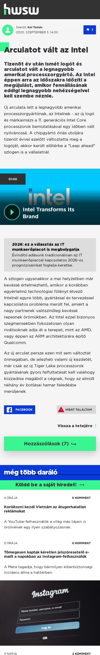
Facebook (20, 410)
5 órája (11, 543)
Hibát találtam (75, 410)
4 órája (11, 497)
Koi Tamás (35, 27)
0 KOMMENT (81, 498)
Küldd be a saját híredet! (50, 485)
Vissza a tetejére (75, 426)
